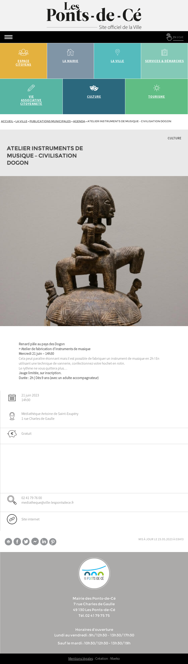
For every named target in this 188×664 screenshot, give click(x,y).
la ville (117, 54)
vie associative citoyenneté (31, 93)
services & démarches (164, 54)
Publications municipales (50, 121)
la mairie (70, 54)
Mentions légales (80, 658)
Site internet (30, 519)
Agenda (79, 121)
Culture (94, 90)
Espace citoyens (23, 56)
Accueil (7, 121)
